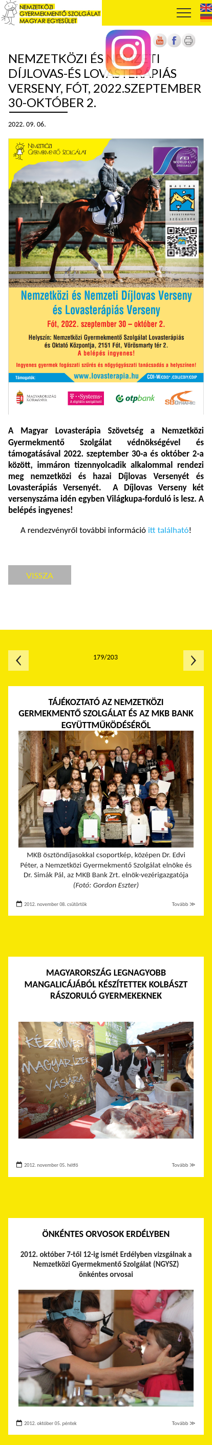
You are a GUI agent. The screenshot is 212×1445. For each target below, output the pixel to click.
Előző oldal (18, 660)
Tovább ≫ (184, 904)
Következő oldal (193, 660)
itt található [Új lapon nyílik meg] (168, 530)
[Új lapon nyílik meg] (174, 45)
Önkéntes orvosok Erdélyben (106, 1234)
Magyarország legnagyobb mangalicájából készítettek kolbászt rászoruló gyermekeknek (106, 984)
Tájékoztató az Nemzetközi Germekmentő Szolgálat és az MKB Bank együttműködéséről (106, 713)
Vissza (39, 575)
